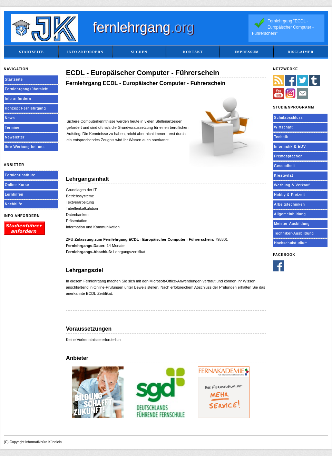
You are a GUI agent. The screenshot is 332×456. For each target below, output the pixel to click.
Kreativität (283, 175)
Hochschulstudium (291, 243)
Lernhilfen (14, 194)
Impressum (247, 52)
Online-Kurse (17, 185)
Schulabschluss (288, 118)
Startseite (31, 52)
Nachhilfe (13, 204)
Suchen (139, 52)
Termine (12, 127)
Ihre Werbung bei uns (25, 147)
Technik (281, 137)
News (10, 118)
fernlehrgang (143, 27)
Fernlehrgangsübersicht (27, 89)
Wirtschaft (283, 127)
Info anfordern (85, 52)
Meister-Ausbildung (292, 224)
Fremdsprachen (288, 156)
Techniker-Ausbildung (294, 233)
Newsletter (15, 137)
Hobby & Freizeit (289, 195)
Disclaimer (300, 52)
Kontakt (193, 52)
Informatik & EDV (290, 146)
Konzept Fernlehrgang (25, 108)
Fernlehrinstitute (20, 175)
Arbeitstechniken (289, 204)
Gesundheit (284, 166)
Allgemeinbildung (290, 214)
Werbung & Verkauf (292, 185)
